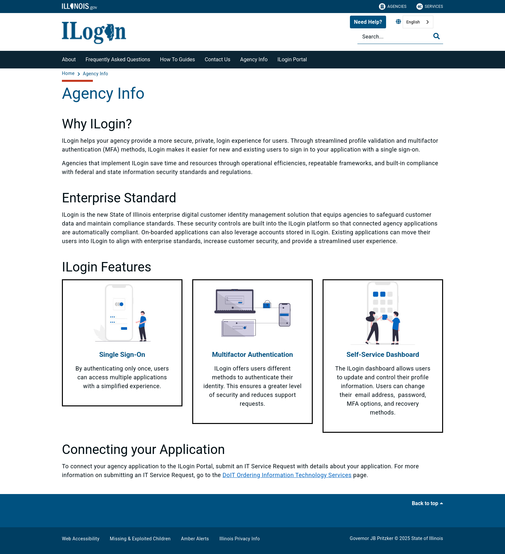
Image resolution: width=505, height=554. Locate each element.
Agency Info (254, 59)
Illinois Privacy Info (239, 538)
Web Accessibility (80, 538)
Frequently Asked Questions (118, 59)
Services (429, 6)
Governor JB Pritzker (372, 538)
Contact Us (217, 59)
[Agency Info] (95, 73)
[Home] (69, 73)
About (69, 59)
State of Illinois (427, 538)
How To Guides (177, 59)
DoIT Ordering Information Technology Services (287, 475)
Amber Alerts (195, 538)
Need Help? (368, 22)
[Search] (400, 37)
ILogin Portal (292, 59)
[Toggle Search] (436, 36)
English (413, 22)
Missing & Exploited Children (140, 538)
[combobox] (418, 22)
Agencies (393, 6)
